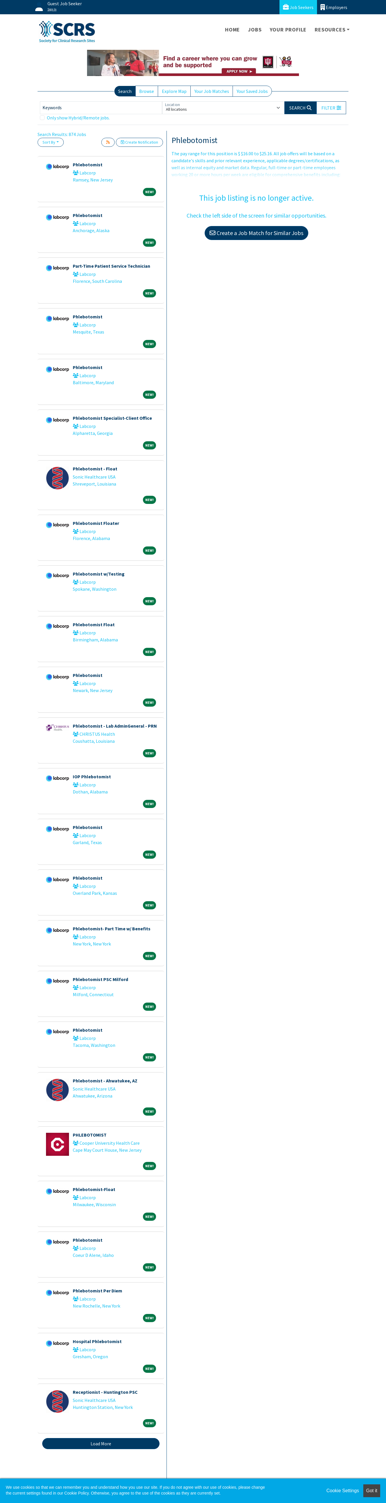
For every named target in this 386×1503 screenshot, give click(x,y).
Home (232, 29)
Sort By (49, 142)
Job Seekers (298, 7)
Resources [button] (330, 29)
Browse (146, 91)
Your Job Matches (211, 91)
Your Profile (288, 29)
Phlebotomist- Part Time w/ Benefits (111, 929)
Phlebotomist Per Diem (97, 1291)
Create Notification (139, 142)
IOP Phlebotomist (92, 776)
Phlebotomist (87, 164)
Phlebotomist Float (94, 624)
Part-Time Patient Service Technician (111, 266)
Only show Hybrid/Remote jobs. (78, 118)
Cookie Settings (342, 1490)
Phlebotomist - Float (95, 469)
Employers (334, 7)
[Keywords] (101, 107)
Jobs (254, 29)
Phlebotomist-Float (94, 1189)
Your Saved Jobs (252, 91)
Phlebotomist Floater (96, 523)
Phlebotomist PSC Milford (100, 979)
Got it (371, 1490)
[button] (331, 107)
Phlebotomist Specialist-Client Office (112, 418)
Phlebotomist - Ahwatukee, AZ (105, 1081)
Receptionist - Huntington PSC (105, 1392)
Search (125, 91)
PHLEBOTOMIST (90, 1135)
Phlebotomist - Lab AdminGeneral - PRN (115, 726)
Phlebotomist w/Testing (99, 574)
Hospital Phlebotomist (97, 1341)
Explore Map (174, 91)
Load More (101, 1443)
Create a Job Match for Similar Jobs (256, 233)
